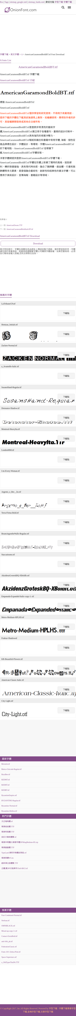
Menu (68, 6)
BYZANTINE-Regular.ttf (10, 801)
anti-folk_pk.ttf (7, 941)
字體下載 (68, 2)
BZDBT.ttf (5, 790)
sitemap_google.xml (18, 2)
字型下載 (59, 2)
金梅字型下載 (34, 1012)
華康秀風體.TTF (7, 832)
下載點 (66, 313)
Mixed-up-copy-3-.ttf (9, 931)
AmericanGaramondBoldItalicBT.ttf (19, 229)
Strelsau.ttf (5, 921)
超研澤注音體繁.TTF (9, 863)
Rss (1, 2)
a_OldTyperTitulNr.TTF (10, 962)
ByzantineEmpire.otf (9, 795)
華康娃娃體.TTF (7, 827)
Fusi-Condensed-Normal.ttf (11, 915)
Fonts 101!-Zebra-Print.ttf (10, 952)
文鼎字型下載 (47, 1012)
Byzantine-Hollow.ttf (9, 811)
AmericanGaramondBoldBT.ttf (38, 67)
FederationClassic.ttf (9, 947)
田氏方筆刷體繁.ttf (8, 837)
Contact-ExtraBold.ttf (9, 936)
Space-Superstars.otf (8, 957)
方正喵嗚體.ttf (7, 821)
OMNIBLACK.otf (8, 926)
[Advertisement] (38, 34)
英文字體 (15, 54)
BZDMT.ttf (5, 780)
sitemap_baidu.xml (36, 2)
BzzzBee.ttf (5, 774)
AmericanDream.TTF (14, 225)
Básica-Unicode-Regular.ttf (11, 769)
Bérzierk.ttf (5, 764)
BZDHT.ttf (5, 785)
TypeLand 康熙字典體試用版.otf (13, 853)
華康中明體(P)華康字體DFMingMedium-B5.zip (19, 842)
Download (38, 243)
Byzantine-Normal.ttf (9, 806)
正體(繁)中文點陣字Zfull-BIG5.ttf (14, 868)
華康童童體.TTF (7, 847)
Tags (6, 2)
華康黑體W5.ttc (7, 858)
